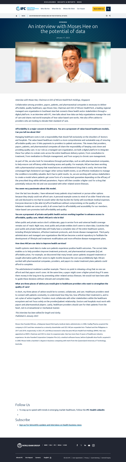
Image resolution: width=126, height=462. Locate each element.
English (46, 457)
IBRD (45, 445)
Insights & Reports (66, 2)
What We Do (56, 9)
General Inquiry (106, 458)
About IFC (19, 457)
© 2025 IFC (67, 458)
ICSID (65, 445)
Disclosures (50, 2)
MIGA (59, 445)
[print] (106, 15)
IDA (50, 445)
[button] (108, 9)
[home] (16, 16)
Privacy (86, 458)
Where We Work (69, 9)
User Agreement (77, 458)
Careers (38, 457)
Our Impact (81, 9)
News (79, 2)
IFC (55, 445)
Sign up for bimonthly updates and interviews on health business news (50, 425)
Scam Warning (95, 458)
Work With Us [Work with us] (99, 9)
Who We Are (45, 9)
